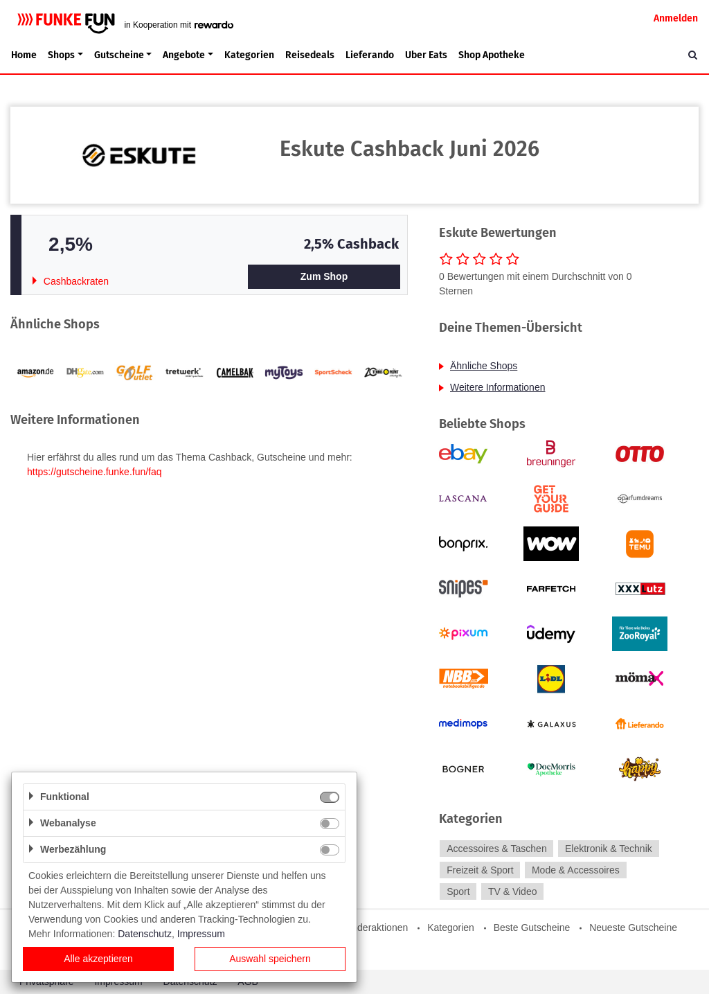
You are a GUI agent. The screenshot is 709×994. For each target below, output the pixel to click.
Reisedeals (309, 55)
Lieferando (369, 55)
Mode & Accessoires (576, 870)
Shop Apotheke (491, 55)
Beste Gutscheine (532, 927)
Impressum (201, 933)
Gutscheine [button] (119, 55)
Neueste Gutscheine (633, 927)
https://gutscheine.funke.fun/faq (94, 471)
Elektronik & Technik (608, 848)
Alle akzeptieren (98, 958)
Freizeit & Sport (480, 870)
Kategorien (249, 55)
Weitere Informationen (497, 387)
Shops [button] (61, 55)
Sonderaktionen (374, 927)
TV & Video (512, 891)
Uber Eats (426, 55)
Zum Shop (324, 276)
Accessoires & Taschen (496, 848)
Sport (458, 891)
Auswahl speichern (270, 958)
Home (24, 55)
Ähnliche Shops (483, 365)
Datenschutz (145, 933)
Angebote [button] (184, 55)
